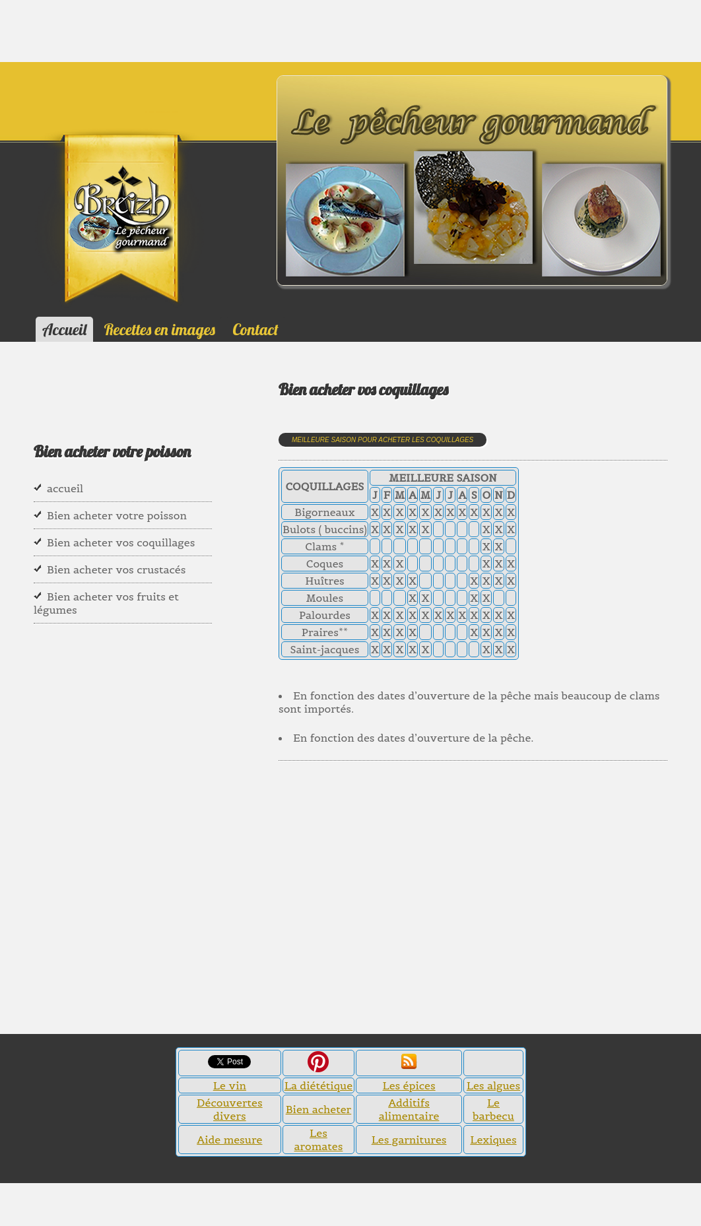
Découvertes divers (230, 1109)
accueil (65, 488)
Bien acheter (319, 1109)
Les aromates (318, 1139)
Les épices (409, 1085)
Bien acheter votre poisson (117, 515)
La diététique (318, 1085)
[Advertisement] (66, 29)
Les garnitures (409, 1139)
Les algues (493, 1085)
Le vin (229, 1085)
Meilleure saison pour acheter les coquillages (382, 439)
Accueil (64, 329)
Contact (255, 329)
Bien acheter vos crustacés (116, 569)
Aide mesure (229, 1139)
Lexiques (493, 1139)
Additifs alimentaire (409, 1109)
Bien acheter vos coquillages (121, 542)
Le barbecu (493, 1109)
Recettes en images (159, 329)
